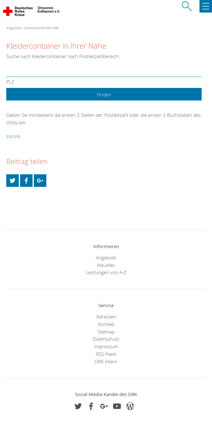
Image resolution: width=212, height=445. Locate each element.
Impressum (106, 346)
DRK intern (106, 361)
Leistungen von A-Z (106, 272)
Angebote (106, 257)
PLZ (10, 82)
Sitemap (106, 331)
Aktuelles (106, 265)
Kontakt (106, 324)
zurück (13, 136)
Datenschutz (106, 339)
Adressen (106, 316)
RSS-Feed (106, 354)
